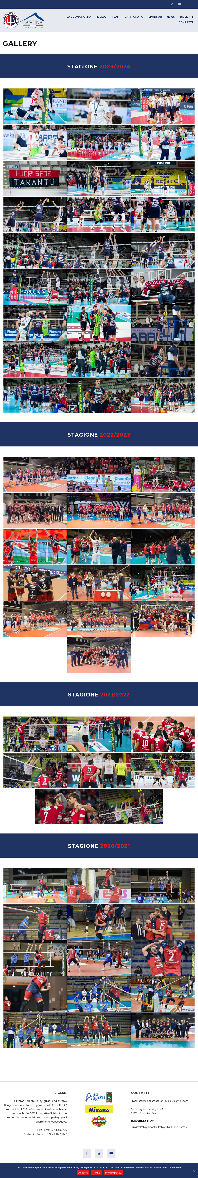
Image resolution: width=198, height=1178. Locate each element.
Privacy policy (113, 1172)
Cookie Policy (157, 1127)
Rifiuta (96, 1172)
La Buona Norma (177, 1127)
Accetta (83, 1172)
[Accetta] (193, 1170)
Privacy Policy (139, 1127)
